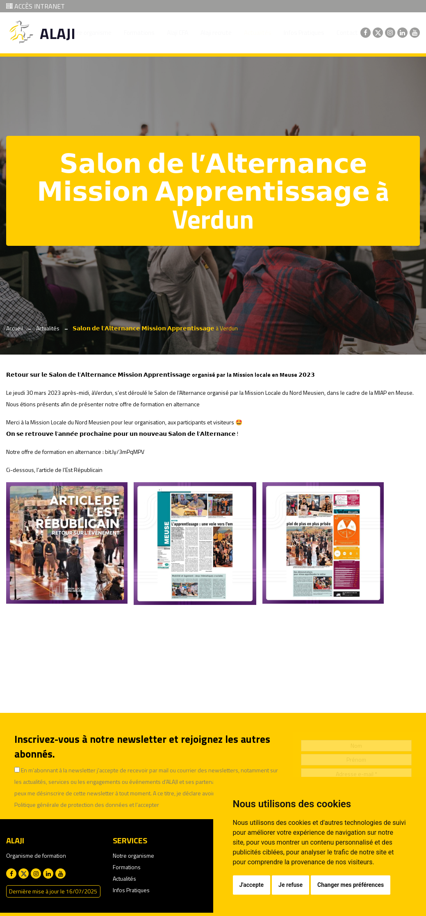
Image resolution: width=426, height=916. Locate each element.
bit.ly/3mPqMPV (124, 451)
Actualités (47, 328)
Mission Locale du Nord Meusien (70, 422)
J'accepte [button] (251, 885)
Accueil (14, 328)
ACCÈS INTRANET (35, 6)
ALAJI (57, 33)
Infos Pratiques (131, 890)
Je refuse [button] (290, 885)
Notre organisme (133, 855)
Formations (127, 867)
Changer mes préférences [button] (350, 885)
